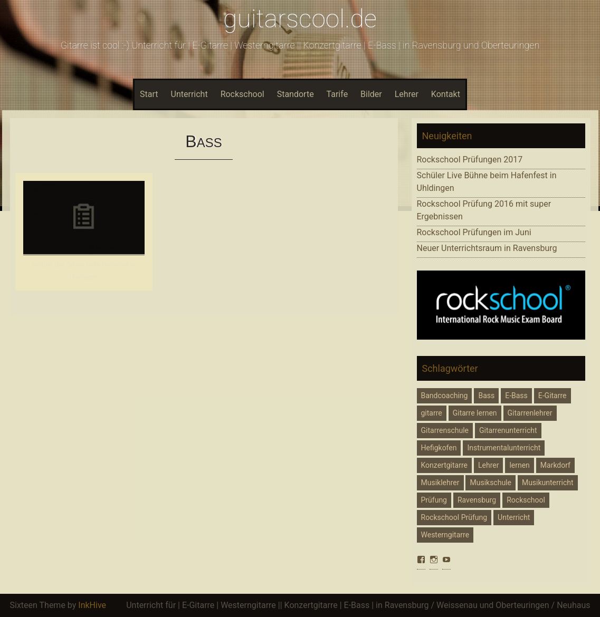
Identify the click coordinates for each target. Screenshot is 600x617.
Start (149, 94)
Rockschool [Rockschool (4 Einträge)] (526, 500)
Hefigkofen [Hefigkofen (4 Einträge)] (439, 448)
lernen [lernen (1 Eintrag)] (519, 465)
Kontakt (445, 94)
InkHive (92, 605)
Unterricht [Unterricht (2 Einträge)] (514, 517)
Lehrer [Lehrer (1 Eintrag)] (488, 465)
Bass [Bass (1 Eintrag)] (486, 395)
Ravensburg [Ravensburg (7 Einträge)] (477, 500)
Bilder (371, 94)
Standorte (295, 94)
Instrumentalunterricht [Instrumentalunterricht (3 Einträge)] (503, 448)
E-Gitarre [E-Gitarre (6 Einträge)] (552, 395)
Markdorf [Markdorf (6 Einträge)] (555, 465)
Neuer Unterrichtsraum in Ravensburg (487, 248)
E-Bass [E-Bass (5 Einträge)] (516, 395)
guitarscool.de (300, 19)
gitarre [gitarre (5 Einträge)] (431, 413)
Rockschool (242, 94)
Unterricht (189, 94)
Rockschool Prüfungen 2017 (470, 160)
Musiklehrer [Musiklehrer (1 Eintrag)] (440, 482)
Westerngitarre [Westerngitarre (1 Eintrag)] (445, 535)
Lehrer (406, 94)
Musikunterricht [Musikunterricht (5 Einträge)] (548, 482)
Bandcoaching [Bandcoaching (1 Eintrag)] (444, 395)
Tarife (337, 94)
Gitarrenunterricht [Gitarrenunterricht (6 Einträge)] (508, 430)
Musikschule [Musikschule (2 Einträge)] (490, 482)
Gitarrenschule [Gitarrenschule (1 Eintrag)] (445, 430)
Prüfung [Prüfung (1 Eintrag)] (434, 500)
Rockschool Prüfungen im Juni (474, 232)
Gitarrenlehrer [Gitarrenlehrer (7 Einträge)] (530, 413)
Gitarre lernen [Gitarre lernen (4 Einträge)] (475, 413)
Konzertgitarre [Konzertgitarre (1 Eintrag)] (444, 465)
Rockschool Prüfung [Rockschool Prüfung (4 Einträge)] (454, 517)
